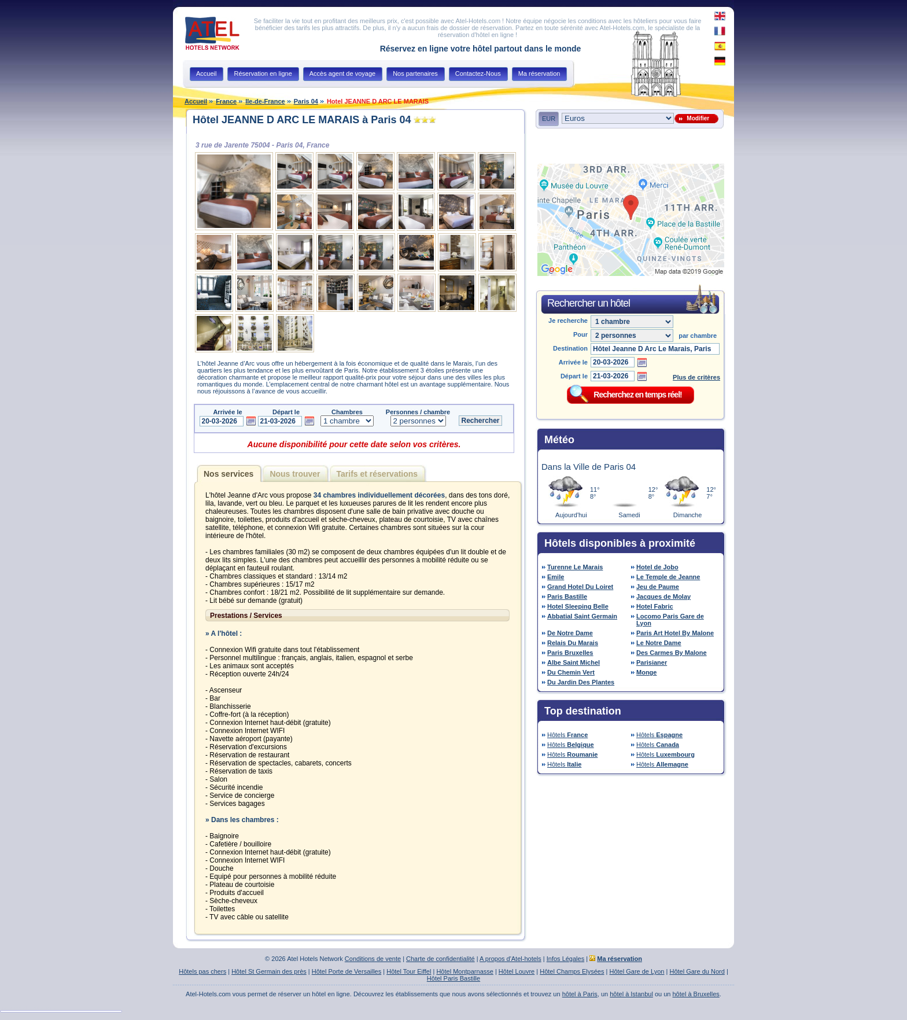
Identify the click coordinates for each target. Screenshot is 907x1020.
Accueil (196, 101)
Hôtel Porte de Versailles (346, 971)
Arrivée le (573, 362)
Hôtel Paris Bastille (453, 978)
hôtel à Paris (580, 993)
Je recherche (568, 320)
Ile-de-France (265, 101)
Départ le (574, 376)
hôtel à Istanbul (631, 993)
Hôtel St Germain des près (269, 971)
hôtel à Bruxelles (696, 993)
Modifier (696, 118)
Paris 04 (306, 101)
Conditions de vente (373, 958)
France (226, 101)
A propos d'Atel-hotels (510, 958)
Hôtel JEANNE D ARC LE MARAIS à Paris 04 (302, 120)
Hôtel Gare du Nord (696, 971)
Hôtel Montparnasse (464, 971)
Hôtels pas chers (202, 971)
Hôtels (567, 734)
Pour (580, 334)
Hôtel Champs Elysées (572, 971)
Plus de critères (696, 377)
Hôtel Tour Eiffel (408, 971)
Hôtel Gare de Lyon (636, 971)
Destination (570, 348)
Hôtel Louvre (516, 971)
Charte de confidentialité (440, 958)
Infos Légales (565, 958)
